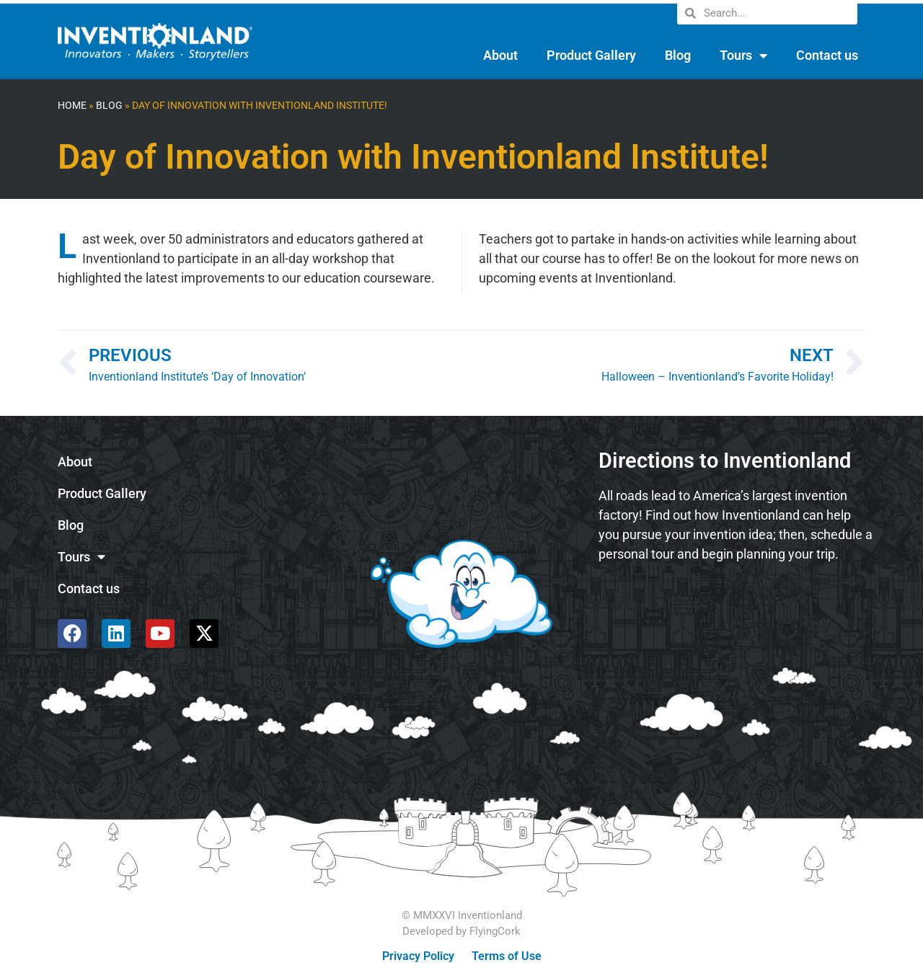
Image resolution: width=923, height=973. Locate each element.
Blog (678, 55)
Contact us (827, 55)
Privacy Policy (418, 956)
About (500, 55)
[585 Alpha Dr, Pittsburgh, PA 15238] (736, 612)
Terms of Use (507, 956)
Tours (743, 55)
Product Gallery (591, 55)
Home (72, 105)
